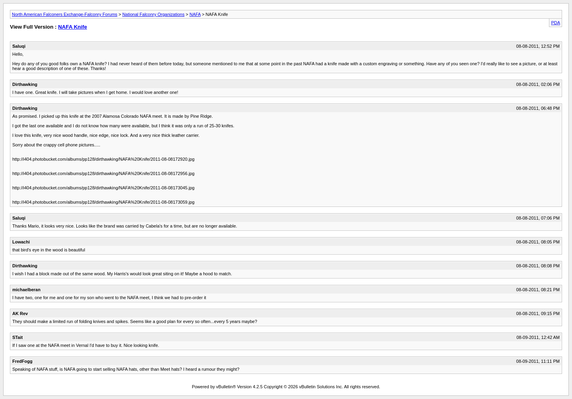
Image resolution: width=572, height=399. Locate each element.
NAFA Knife (72, 27)
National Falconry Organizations (153, 14)
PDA (555, 22)
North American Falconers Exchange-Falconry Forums (64, 14)
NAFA (195, 14)
